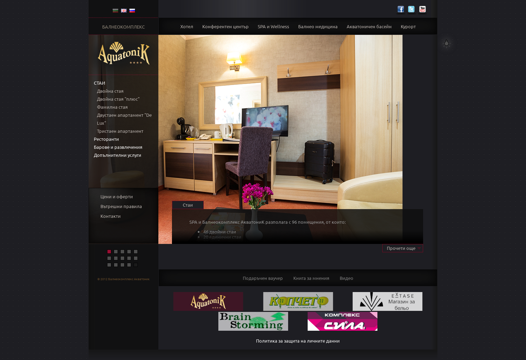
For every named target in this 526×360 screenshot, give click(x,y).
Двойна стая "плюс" (118, 99)
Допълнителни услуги (117, 155)
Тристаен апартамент (120, 131)
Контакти (110, 216)
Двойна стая (110, 91)
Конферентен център (225, 26)
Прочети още (401, 248)
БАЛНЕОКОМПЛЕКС (123, 27)
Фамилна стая (112, 107)
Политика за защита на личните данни (298, 341)
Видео (346, 278)
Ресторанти (106, 139)
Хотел (186, 26)
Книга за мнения (311, 278)
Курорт (408, 26)
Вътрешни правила (121, 206)
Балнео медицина (318, 26)
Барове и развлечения (118, 147)
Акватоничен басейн (369, 26)
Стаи (99, 83)
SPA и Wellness (273, 26)
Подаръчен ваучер (263, 278)
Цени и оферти (116, 196)
